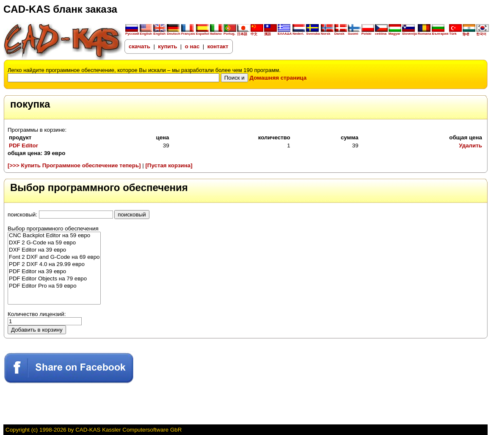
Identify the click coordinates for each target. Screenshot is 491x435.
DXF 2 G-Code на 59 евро (54, 243)
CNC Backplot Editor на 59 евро (54, 235)
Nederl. (298, 32)
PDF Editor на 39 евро (54, 271)
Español (202, 32)
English (146, 32)
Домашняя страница (278, 78)
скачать (139, 46)
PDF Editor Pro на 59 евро (54, 286)
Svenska (313, 32)
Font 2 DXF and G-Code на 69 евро (54, 257)
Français (188, 32)
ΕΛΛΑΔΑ (285, 34)
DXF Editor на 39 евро (54, 250)
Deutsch (173, 32)
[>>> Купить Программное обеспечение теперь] (74, 165)
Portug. (229, 32)
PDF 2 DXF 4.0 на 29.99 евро (54, 264)
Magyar (395, 32)
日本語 (243, 32)
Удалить (470, 145)
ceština (381, 32)
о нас (193, 46)
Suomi (354, 32)
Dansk (340, 32)
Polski (367, 32)
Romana (424, 32)
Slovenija (409, 32)
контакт (218, 46)
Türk (455, 32)
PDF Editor (23, 145)
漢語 (270, 32)
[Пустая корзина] (168, 165)
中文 (257, 32)
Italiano (216, 32)
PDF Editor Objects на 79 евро (54, 279)
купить (167, 46)
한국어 (482, 32)
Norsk (327, 32)
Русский (132, 34)
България (440, 32)
